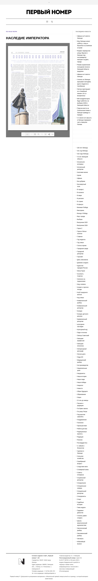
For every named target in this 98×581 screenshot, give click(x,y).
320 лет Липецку (82, 148)
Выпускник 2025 (82, 222)
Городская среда (82, 248)
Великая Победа (82, 207)
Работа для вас (82, 428)
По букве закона (82, 408)
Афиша (79, 178)
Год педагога (81, 239)
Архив (79, 175)
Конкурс (79, 311)
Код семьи (80, 297)
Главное (80, 236)
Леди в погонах (82, 332)
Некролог (80, 385)
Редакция (80, 437)
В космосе (80, 192)
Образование (81, 394)
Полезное (80, 422)
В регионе (80, 198)
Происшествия (82, 425)
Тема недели (81, 507)
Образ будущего (82, 391)
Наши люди (81, 379)
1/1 (27, 134)
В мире (79, 195)
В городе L (80, 189)
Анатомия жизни (82, 172)
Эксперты (80, 538)
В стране (80, 201)
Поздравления (82, 419)
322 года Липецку (82, 154)
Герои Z (79, 228)
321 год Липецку (82, 151)
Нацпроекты (81, 373)
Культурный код (82, 329)
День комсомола (82, 259)
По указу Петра (11, 31)
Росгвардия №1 (82, 443)
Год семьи (80, 242)
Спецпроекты (81, 496)
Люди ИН (80, 357)
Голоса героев (81, 245)
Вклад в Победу (82, 213)
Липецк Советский (83, 335)
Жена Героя (81, 271)
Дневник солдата (82, 262)
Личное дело (81, 354)
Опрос (79, 397)
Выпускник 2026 (82, 225)
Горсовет (80, 256)
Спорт (79, 499)
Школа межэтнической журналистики (82, 523)
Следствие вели (82, 466)
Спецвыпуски (81, 483)
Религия (79, 440)
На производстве (82, 365)
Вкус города (81, 216)
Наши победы (81, 382)
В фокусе (80, 204)
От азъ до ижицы (82, 400)
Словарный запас (83, 469)
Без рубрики (81, 181)
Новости (80, 388)
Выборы (79, 219)
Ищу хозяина (81, 284)
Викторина (80, 210)
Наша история (81, 376)
